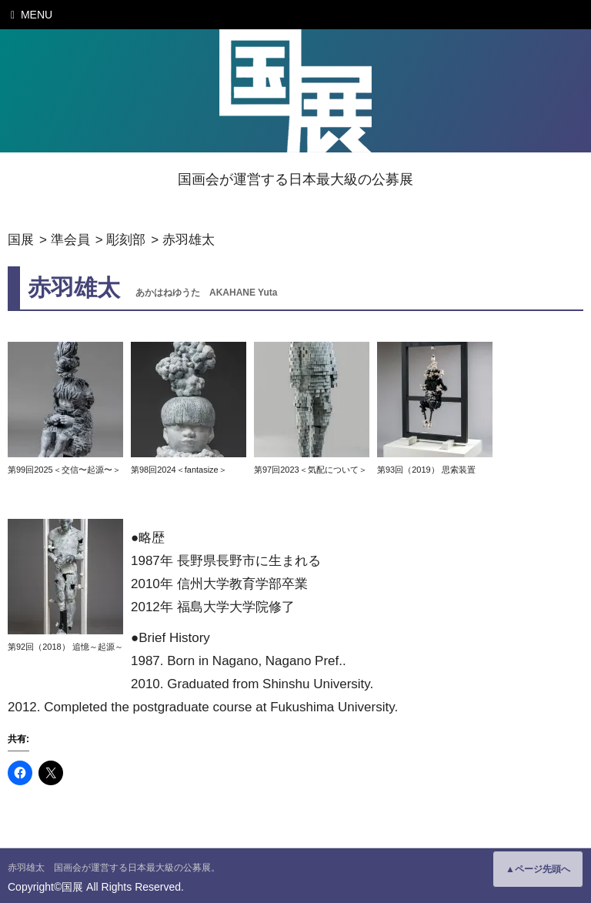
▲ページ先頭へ (538, 869)
